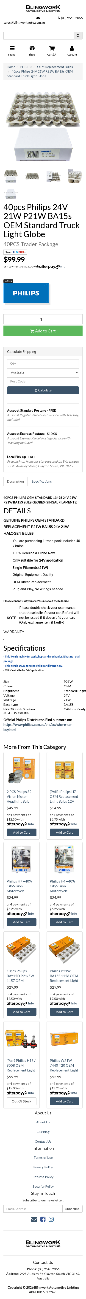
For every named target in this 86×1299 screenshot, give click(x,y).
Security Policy (43, 1186)
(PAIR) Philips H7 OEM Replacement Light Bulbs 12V (64, 796)
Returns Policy (43, 1177)
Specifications (42, 481)
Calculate (43, 390)
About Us (43, 1122)
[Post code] (43, 381)
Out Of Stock (21, 1101)
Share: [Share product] (15, 252)
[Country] (43, 372)
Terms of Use (43, 1157)
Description (15, 481)
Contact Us (43, 1141)
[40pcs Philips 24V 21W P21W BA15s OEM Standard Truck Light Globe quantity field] (43, 319)
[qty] (43, 363)
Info (62, 266)
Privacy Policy (43, 1167)
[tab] (15, 481)
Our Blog (43, 1132)
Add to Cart (43, 330)
